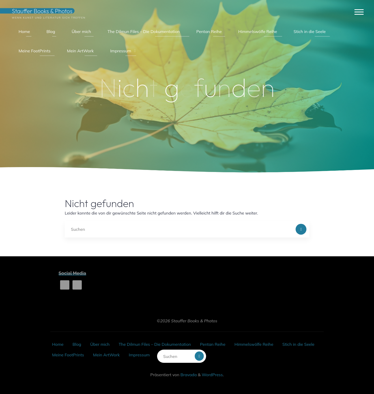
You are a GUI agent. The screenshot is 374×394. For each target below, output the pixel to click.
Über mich (100, 344)
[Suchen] (301, 229)
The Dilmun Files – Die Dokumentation (155, 344)
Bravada (188, 374)
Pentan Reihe (212, 344)
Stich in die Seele (298, 344)
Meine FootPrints (68, 354)
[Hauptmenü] (359, 12)
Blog (76, 344)
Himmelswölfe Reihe (253, 344)
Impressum (139, 354)
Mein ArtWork (106, 354)
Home (57, 344)
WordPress (212, 374)
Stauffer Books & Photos (42, 10)
